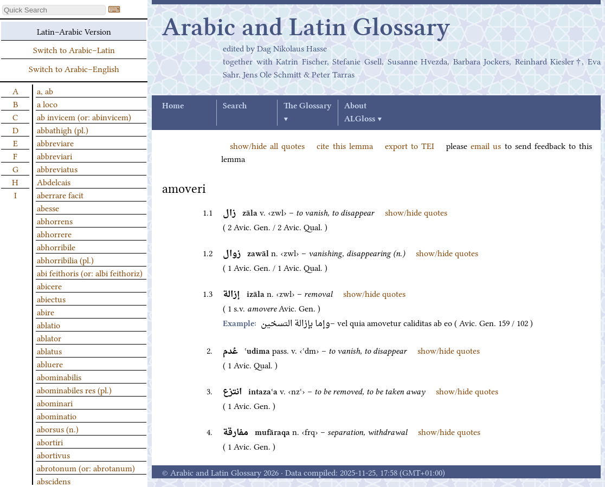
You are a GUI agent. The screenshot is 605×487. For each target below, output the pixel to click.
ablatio (48, 324)
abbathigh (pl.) (62, 129)
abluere (50, 363)
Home (173, 106)
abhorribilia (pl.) (65, 259)
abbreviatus (57, 168)
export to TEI (409, 145)
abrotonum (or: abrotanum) (86, 467)
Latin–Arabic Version (74, 31)
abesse (48, 207)
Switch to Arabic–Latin (74, 49)
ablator (49, 337)
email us (486, 145)
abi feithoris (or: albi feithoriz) (90, 272)
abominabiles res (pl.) (74, 389)
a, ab (45, 90)
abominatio (56, 415)
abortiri (50, 441)
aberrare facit (60, 194)
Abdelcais (53, 181)
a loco (47, 103)
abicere (49, 285)
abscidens (53, 480)
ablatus (49, 350)
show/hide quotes (416, 212)
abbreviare (55, 142)
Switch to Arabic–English (74, 68)
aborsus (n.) (58, 428)
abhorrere (54, 233)
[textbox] (54, 10)
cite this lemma (344, 145)
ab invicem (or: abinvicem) (84, 116)
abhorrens (55, 220)
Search (235, 106)
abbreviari (54, 155)
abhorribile (56, 246)
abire (45, 311)
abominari (55, 402)
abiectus (51, 298)
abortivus (53, 454)
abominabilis (59, 376)
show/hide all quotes (267, 145)
